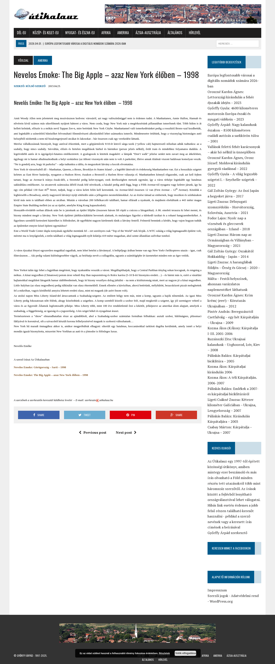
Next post (126, 432)
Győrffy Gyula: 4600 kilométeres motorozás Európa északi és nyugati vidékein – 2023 (233, 113)
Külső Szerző (36, 86)
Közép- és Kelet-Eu (46, 32)
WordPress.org (221, 601)
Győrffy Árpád (25, 655)
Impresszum (217, 590)
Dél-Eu (21, 32)
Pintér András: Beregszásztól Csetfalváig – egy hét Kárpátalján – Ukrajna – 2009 (233, 317)
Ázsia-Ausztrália (148, 32)
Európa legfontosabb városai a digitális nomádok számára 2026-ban (233, 81)
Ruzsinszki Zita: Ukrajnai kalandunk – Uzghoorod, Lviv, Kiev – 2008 (234, 344)
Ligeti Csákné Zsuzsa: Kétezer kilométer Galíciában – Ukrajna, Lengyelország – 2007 (232, 405)
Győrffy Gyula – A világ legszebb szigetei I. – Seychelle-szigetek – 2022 (232, 179)
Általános (175, 32)
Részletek (164, 653)
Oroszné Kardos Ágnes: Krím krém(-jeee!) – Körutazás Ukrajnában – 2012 (230, 300)
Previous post (92, 432)
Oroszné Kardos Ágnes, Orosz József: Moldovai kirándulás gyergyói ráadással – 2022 (231, 163)
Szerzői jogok (218, 595)
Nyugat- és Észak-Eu (80, 32)
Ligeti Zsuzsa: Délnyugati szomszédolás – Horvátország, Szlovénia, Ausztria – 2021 (231, 207)
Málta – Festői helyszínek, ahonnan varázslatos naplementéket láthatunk (228, 284)
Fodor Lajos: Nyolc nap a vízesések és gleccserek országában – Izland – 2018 (229, 223)
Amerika (123, 32)
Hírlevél (194, 32)
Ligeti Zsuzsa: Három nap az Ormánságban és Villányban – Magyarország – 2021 (231, 240)
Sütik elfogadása (185, 653)
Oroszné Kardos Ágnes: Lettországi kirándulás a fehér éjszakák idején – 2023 (231, 97)
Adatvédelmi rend (245, 595)
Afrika (106, 32)
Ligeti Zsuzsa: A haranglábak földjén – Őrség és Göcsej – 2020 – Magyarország (234, 267)
